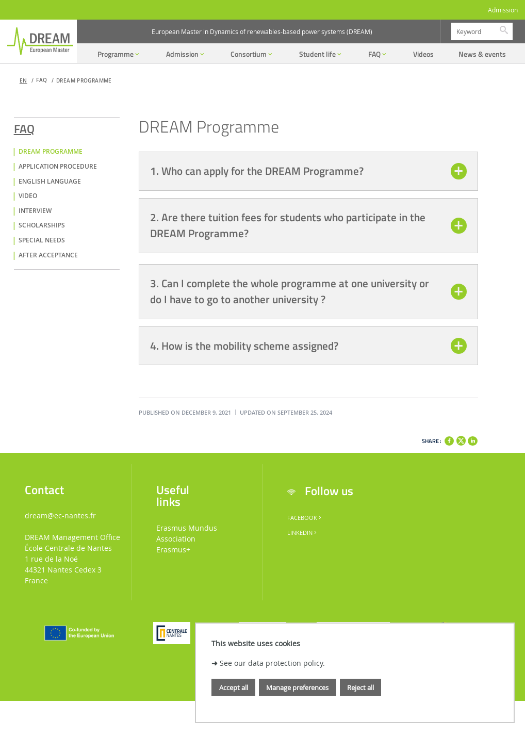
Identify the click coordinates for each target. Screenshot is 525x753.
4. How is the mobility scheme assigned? (244, 345)
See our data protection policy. (272, 663)
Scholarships (42, 225)
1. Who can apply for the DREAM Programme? (257, 170)
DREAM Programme (84, 80)
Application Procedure (58, 166)
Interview (35, 211)
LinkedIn (302, 532)
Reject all (360, 687)
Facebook (305, 517)
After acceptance (48, 255)
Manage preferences (297, 687)
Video (28, 196)
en (23, 80)
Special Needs (42, 240)
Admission (503, 10)
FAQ (24, 127)
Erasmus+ (173, 549)
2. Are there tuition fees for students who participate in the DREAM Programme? (287, 225)
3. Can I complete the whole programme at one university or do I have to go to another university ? (289, 291)
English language (50, 181)
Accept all (233, 687)
